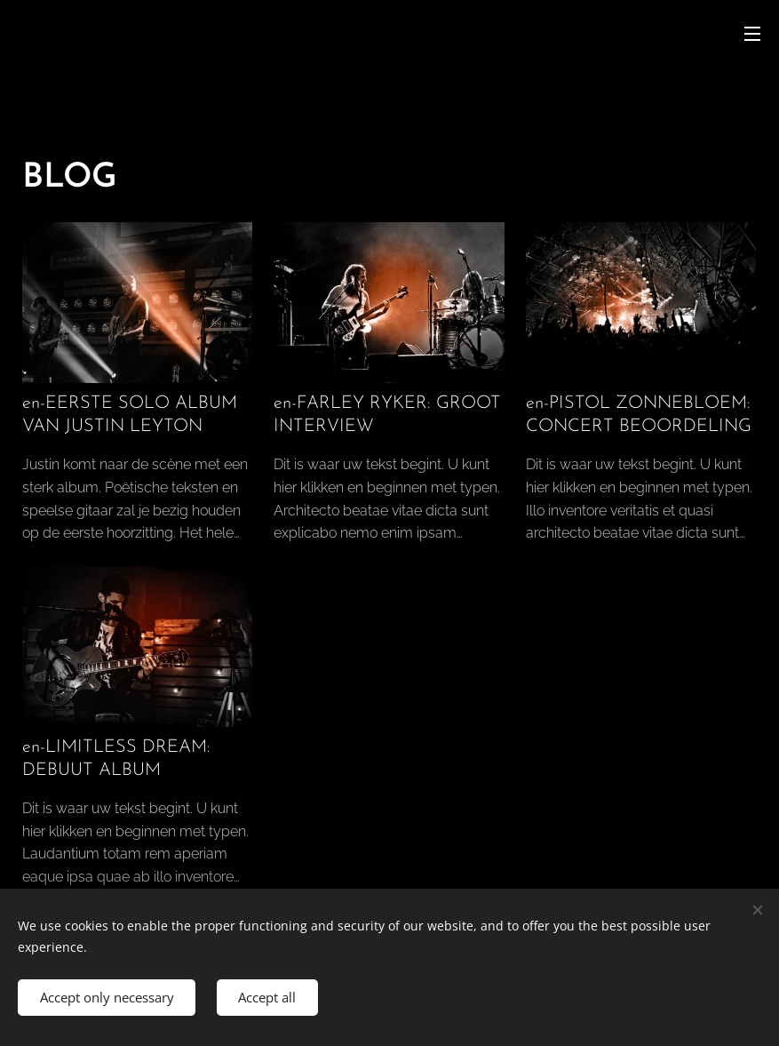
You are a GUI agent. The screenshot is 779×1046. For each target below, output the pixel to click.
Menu (752, 34)
